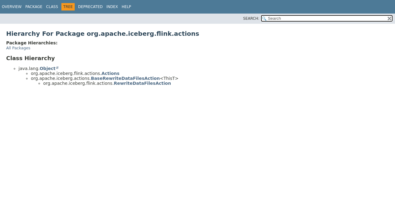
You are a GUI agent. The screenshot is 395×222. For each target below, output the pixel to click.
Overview (12, 7)
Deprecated (90, 7)
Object (47, 68)
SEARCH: (251, 18)
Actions (111, 73)
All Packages (18, 48)
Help (126, 7)
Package (33, 7)
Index (112, 7)
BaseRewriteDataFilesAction (125, 78)
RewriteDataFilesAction (142, 83)
